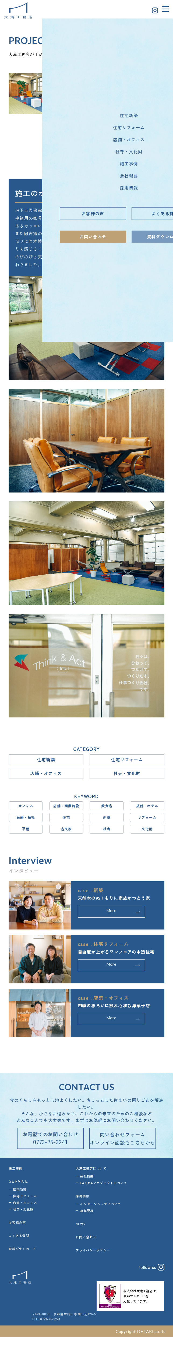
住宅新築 (46, 760)
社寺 (107, 833)
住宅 (66, 821)
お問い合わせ (86, 1247)
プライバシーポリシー (93, 1260)
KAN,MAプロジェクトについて (104, 1193)
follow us (151, 1278)
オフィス (26, 808)
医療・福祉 (26, 821)
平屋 (26, 833)
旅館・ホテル (147, 808)
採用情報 (82, 1207)
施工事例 (15, 1179)
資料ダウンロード (22, 1259)
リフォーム (147, 821)
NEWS (80, 1234)
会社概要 (87, 1187)
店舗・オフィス (46, 775)
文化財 (147, 833)
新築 (107, 821)
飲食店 (106, 808)
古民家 (66, 833)
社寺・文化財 (127, 775)
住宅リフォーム (127, 760)
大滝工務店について (91, 1179)
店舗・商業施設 (66, 808)
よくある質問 (19, 1246)
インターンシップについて (100, 1215)
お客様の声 (17, 1233)
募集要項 (87, 1221)
